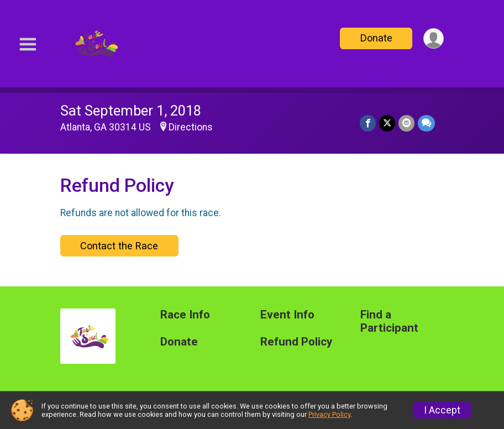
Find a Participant (389, 321)
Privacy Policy (329, 414)
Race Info (185, 314)
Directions (191, 127)
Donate (376, 38)
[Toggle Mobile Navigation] (28, 44)
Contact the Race (119, 246)
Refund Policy (296, 342)
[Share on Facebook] (368, 123)
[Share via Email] (406, 123)
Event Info (287, 314)
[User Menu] (433, 38)
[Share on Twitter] (387, 123)
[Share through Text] (426, 123)
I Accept (442, 410)
